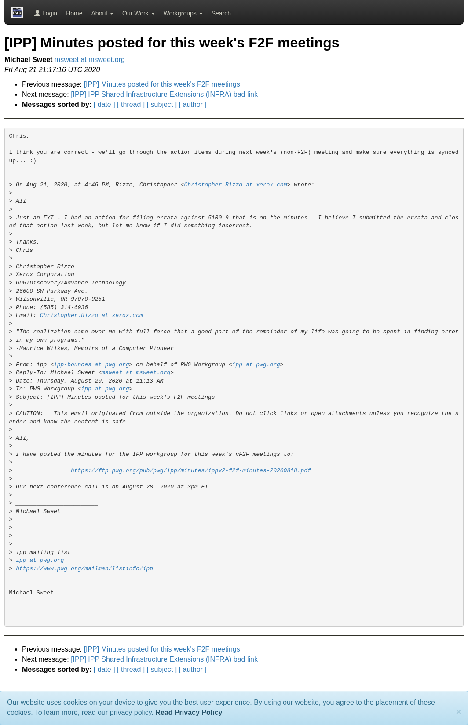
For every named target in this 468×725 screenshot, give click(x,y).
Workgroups (183, 13)
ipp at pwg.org (256, 364)
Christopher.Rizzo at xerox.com (235, 185)
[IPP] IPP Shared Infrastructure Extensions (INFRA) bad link (164, 94)
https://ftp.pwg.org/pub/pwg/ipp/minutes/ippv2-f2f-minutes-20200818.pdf (191, 470)
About (102, 13)
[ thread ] (131, 104)
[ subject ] (162, 104)
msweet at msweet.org (90, 59)
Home (74, 13)
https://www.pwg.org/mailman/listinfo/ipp (84, 568)
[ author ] (193, 104)
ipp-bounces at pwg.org (91, 364)
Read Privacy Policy (188, 712)
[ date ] (104, 104)
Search (221, 13)
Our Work (138, 13)
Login (45, 13)
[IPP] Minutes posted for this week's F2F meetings (162, 84)
